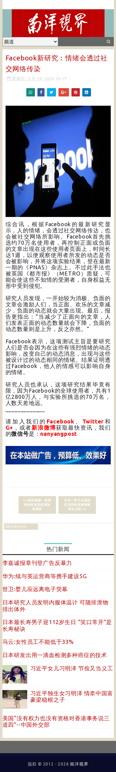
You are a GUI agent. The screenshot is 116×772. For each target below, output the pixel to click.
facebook (16, 527)
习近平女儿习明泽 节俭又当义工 (71, 668)
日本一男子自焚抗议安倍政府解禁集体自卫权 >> (77, 505)
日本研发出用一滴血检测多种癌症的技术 (54, 655)
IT (65, 78)
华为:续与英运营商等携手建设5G (44, 576)
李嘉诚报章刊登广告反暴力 (37, 563)
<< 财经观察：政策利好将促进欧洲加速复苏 (37, 505)
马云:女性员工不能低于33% (38, 642)
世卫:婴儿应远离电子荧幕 (35, 589)
